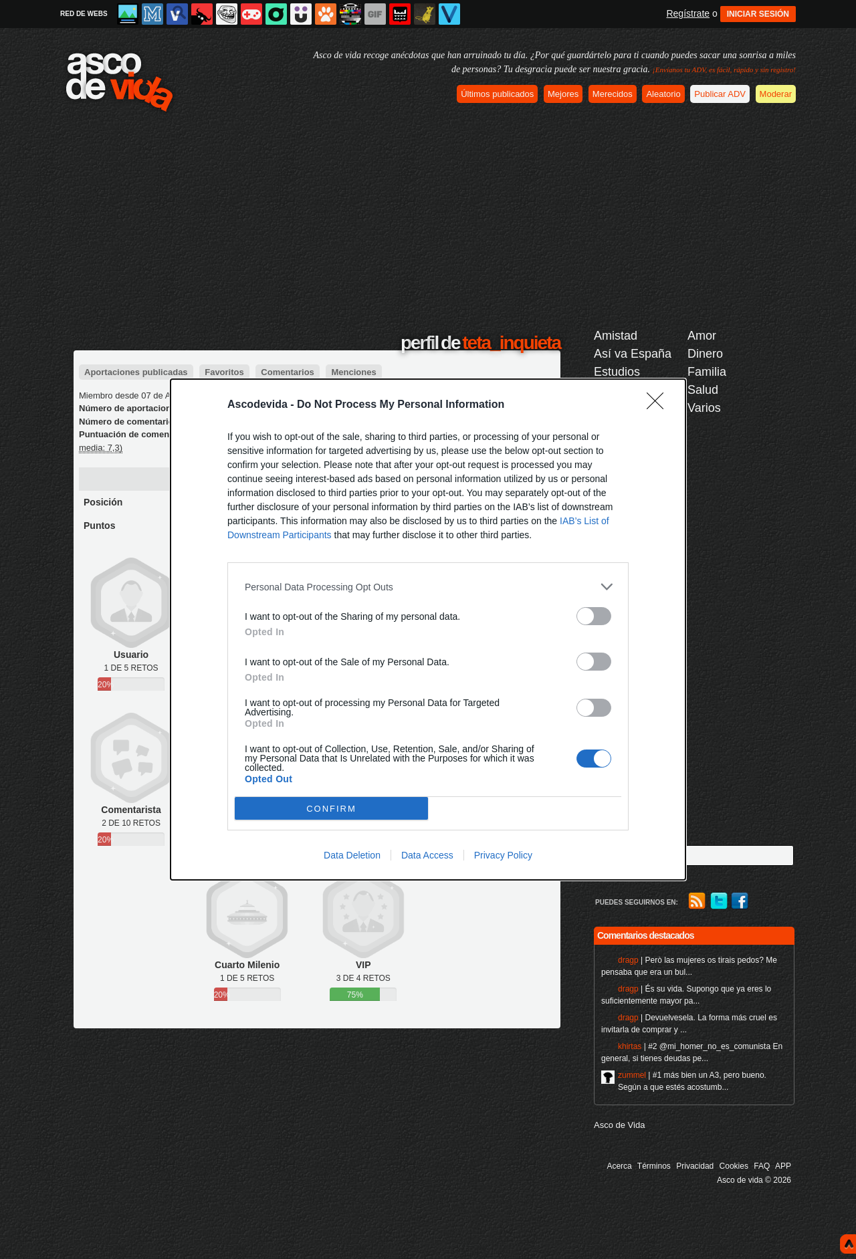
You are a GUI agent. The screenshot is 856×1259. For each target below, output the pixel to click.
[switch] (593, 616)
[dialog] (428, 629)
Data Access (427, 855)
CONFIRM (331, 809)
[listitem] (428, 587)
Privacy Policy (503, 855)
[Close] (659, 405)
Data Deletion (352, 855)
